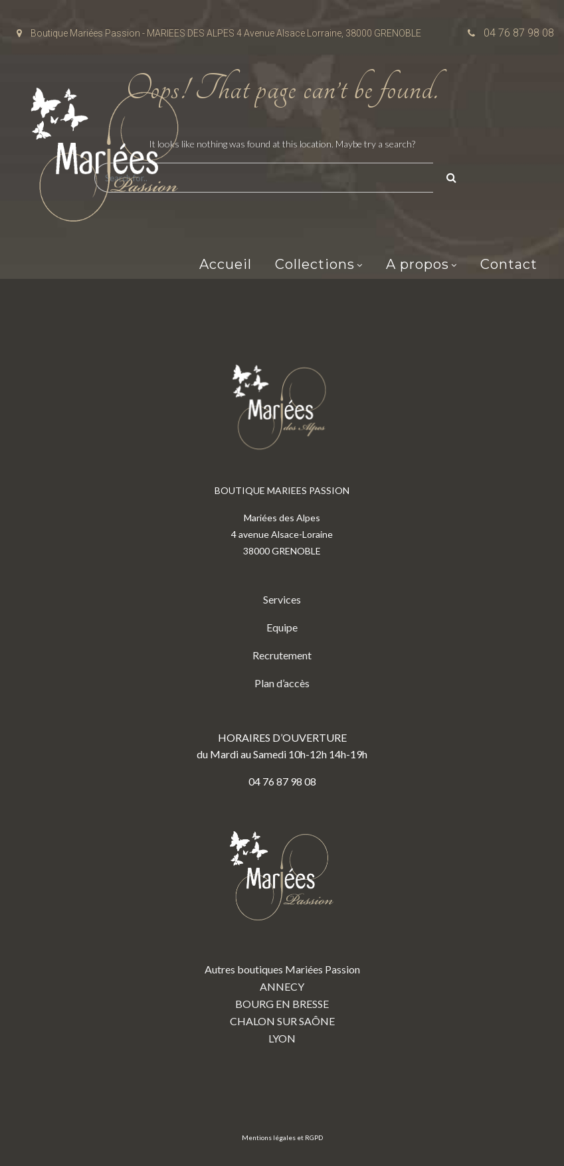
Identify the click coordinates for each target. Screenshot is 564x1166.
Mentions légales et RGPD (282, 1137)
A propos (417, 264)
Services (282, 599)
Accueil (225, 264)
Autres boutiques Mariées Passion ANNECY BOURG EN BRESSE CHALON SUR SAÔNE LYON (282, 927)
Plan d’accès (282, 683)
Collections (315, 264)
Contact (508, 264)
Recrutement (282, 655)
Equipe (282, 627)
